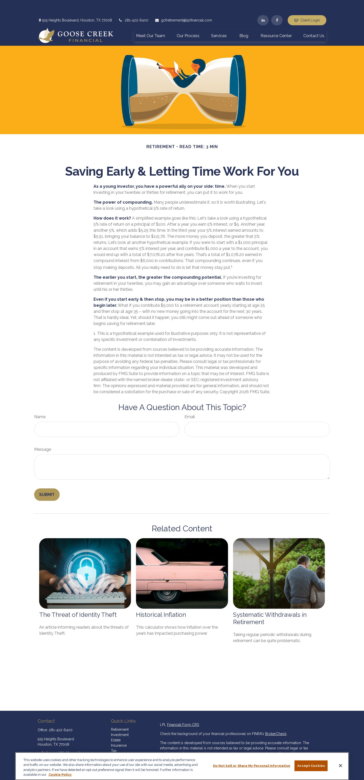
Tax (114, 736)
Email (190, 401)
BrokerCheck (275, 719)
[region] (182, 766)
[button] (150, 20)
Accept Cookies (311, 766)
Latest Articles (122, 751)
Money (116, 741)
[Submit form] (47, 479)
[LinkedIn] (263, 5)
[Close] (340, 765)
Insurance (119, 730)
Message (42, 434)
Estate (116, 725)
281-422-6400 (133, 5)
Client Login (307, 5)
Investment (120, 720)
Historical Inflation (161, 599)
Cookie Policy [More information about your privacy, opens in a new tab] (60, 774)
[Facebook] (277, 5)
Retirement (120, 714)
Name (40, 401)
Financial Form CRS (183, 709)
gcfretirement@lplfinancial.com (183, 5)
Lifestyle (118, 746)
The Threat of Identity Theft (78, 599)
